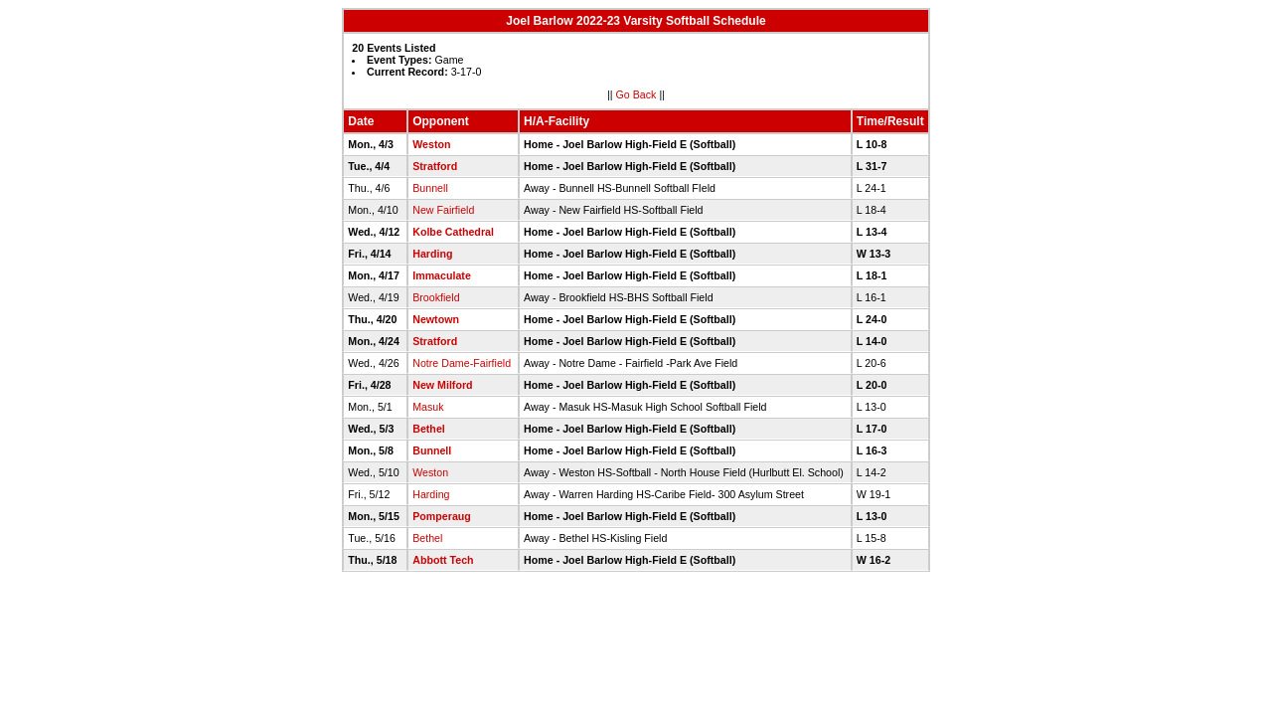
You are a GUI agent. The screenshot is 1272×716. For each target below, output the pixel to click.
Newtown (435, 319)
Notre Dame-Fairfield (461, 363)
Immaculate (441, 275)
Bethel (428, 429)
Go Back (636, 94)
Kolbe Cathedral (453, 232)
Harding (432, 254)
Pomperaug (441, 516)
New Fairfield (443, 210)
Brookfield (435, 297)
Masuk (427, 407)
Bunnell (430, 188)
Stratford (434, 166)
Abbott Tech (442, 560)
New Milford (442, 385)
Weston (431, 144)
